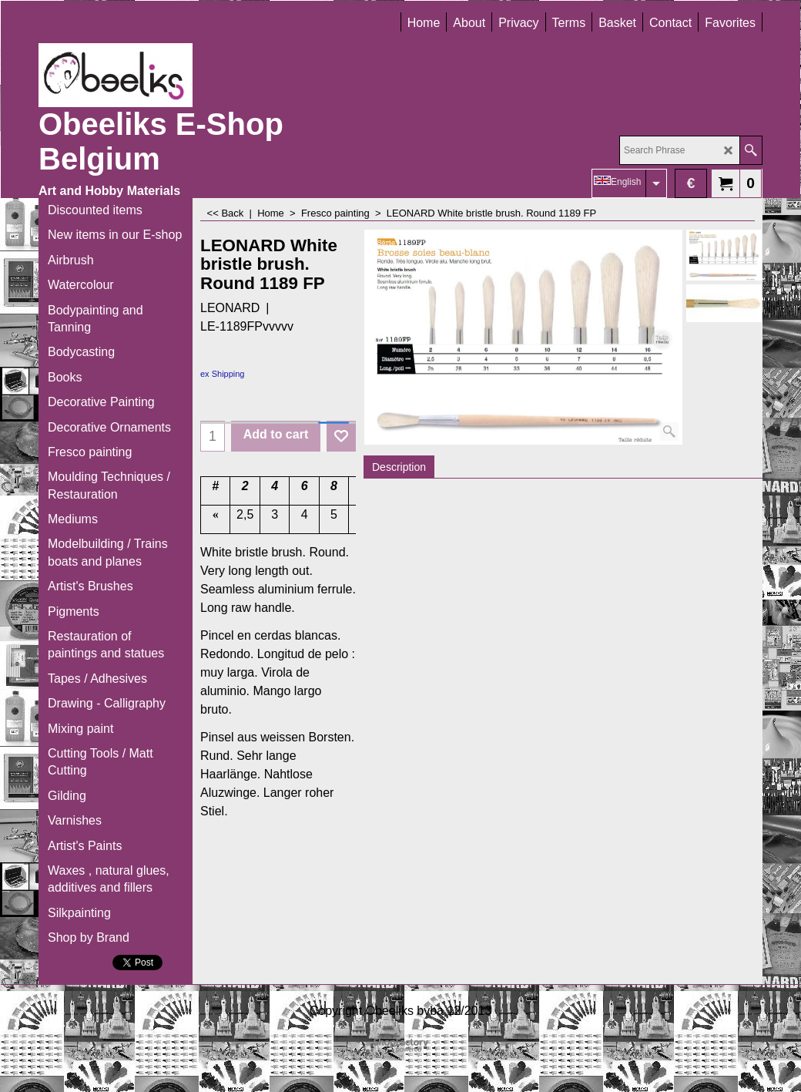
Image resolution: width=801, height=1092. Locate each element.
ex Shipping (222, 373)
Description (399, 467)
